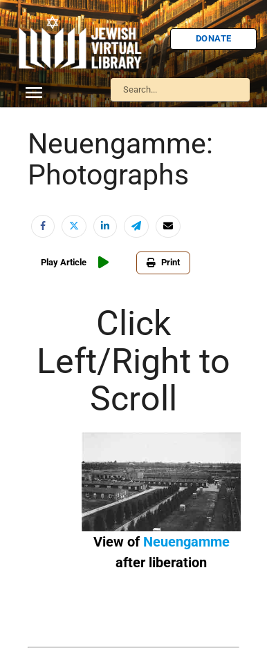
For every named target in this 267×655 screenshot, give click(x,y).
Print (163, 262)
